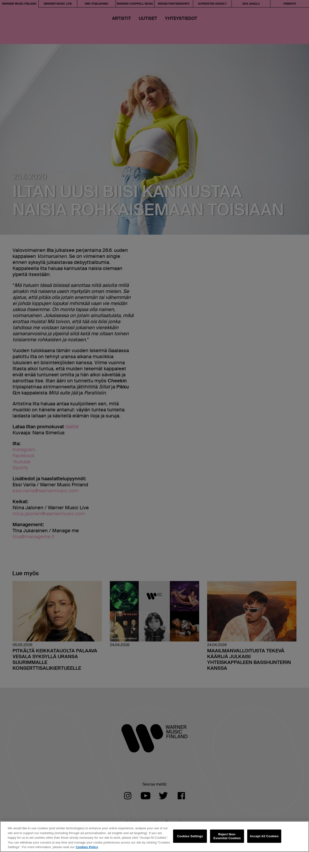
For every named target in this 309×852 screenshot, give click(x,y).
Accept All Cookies (264, 836)
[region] (154, 836)
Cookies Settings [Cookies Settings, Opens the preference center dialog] (190, 836)
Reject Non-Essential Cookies (227, 836)
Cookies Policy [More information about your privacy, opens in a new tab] (87, 847)
